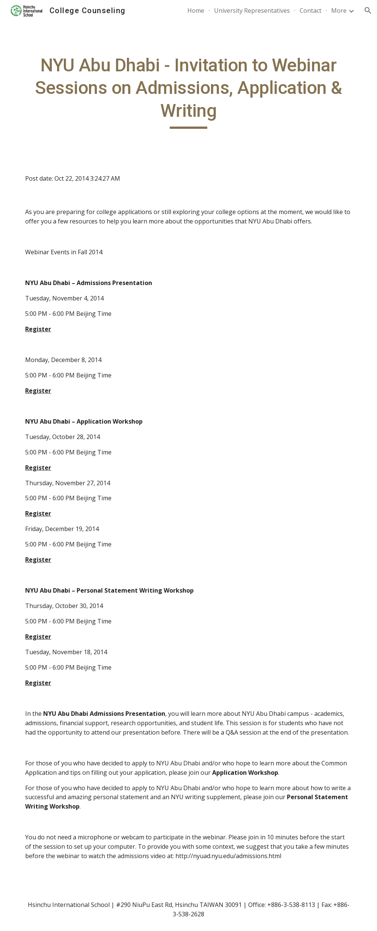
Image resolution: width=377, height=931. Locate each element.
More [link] (339, 10)
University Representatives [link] (252, 10)
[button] (368, 11)
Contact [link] (310, 10)
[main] (188, 91)
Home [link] (195, 10)
